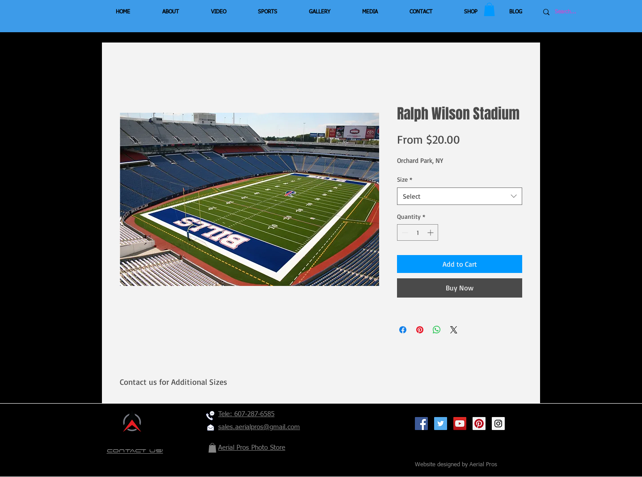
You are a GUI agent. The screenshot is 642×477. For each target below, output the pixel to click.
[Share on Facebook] (402, 329)
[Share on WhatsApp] (436, 329)
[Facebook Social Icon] (421, 423)
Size (404, 179)
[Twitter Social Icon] (440, 423)
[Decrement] (404, 232)
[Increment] (431, 232)
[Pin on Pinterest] (419, 329)
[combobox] (459, 196)
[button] (489, 9)
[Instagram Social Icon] (498, 423)
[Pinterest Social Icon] (479, 423)
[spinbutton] (418, 232)
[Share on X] (453, 329)
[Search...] (581, 12)
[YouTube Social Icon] (459, 423)
